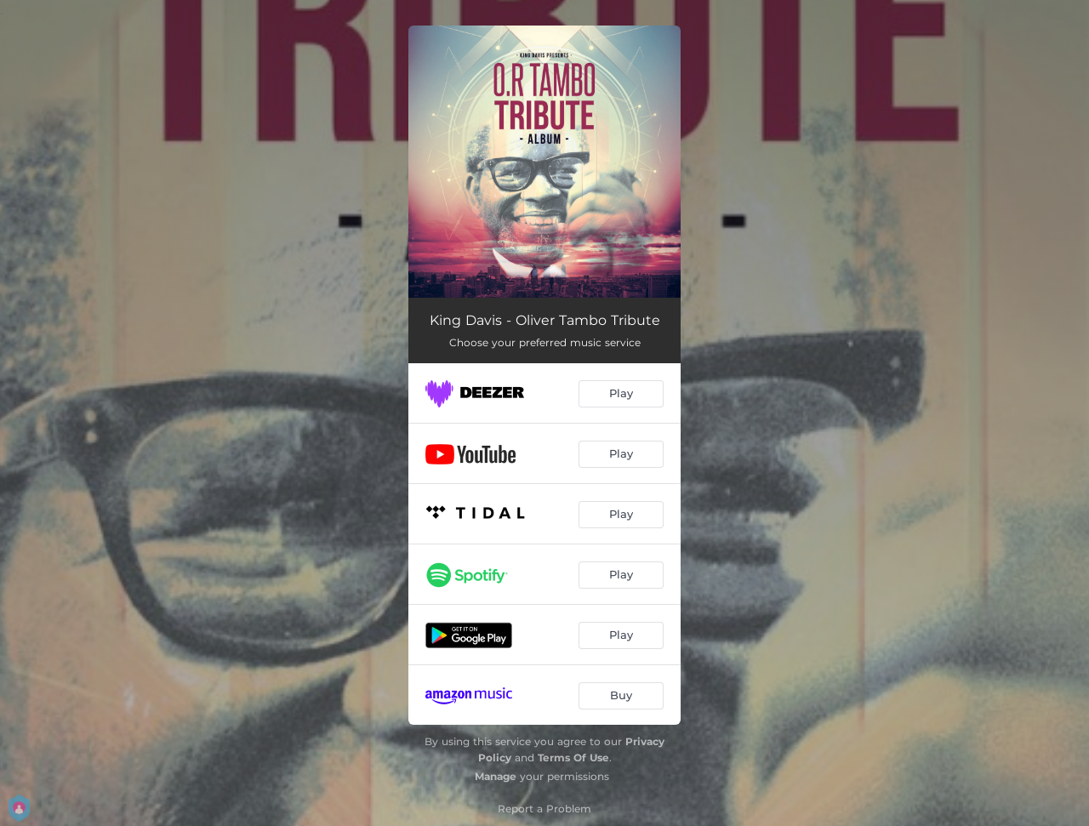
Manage (495, 776)
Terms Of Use (573, 757)
